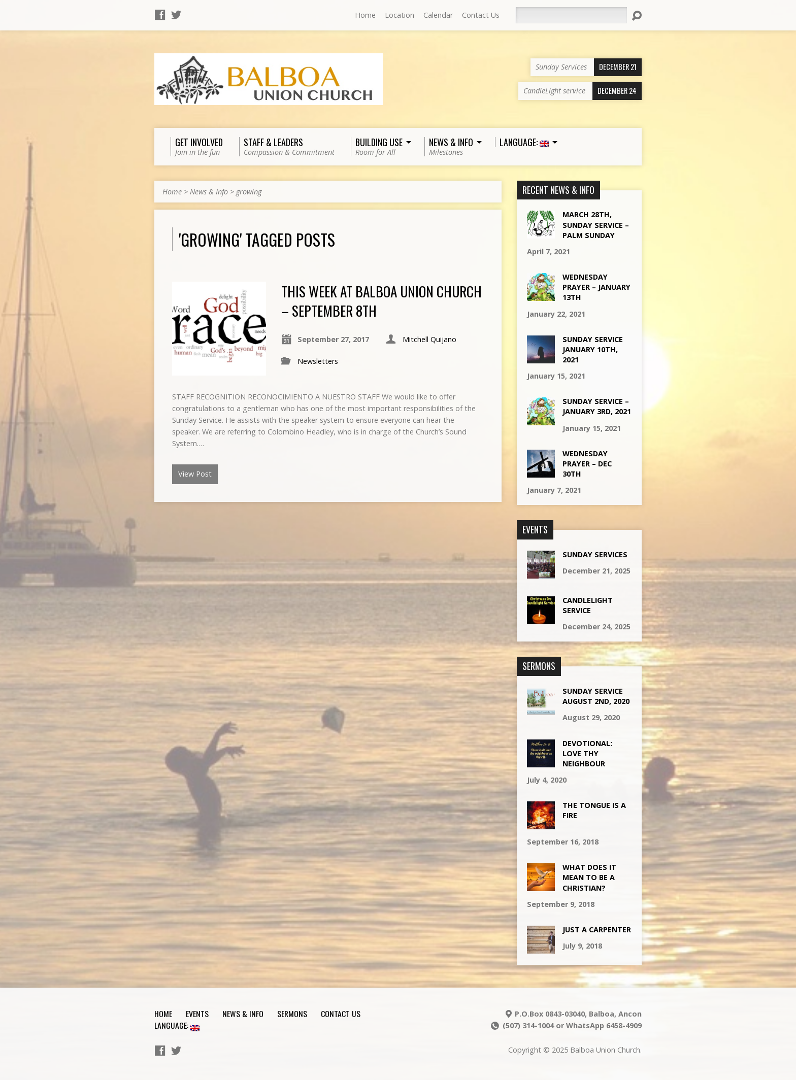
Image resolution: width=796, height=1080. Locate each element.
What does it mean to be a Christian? (589, 877)
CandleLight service (587, 605)
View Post (195, 474)
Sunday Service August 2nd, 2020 (595, 696)
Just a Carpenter (596, 929)
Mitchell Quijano (429, 339)
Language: (177, 1025)
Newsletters (317, 361)
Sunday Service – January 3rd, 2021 (596, 406)
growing (248, 191)
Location (399, 15)
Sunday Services (594, 554)
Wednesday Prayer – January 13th (596, 287)
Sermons (292, 1013)
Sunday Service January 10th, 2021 (592, 349)
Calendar (438, 15)
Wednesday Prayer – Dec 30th (587, 464)
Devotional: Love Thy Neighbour (587, 753)
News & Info (209, 191)
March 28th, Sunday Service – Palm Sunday (595, 225)
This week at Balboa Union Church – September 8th (381, 301)
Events (197, 1013)
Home (365, 15)
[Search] (571, 15)
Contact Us (481, 15)
